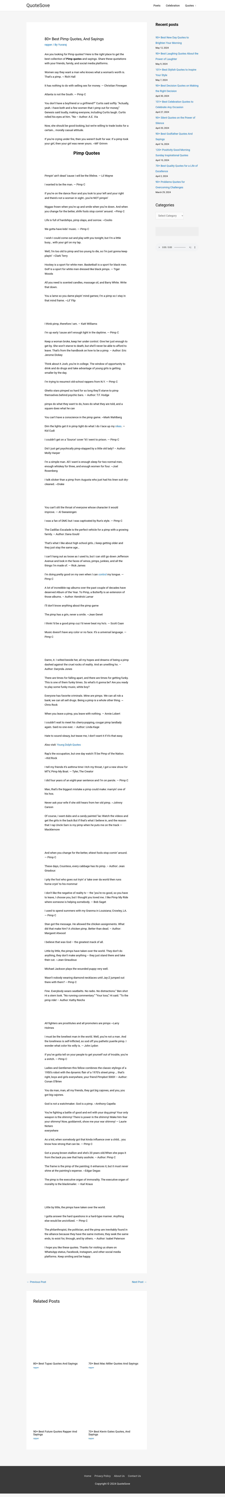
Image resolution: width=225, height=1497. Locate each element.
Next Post (139, 1282)
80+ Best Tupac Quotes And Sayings (56, 1364)
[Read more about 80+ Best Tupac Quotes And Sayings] (59, 1333)
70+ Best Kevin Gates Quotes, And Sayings (110, 1436)
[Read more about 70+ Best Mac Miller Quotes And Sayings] (114, 1333)
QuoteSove (38, 6)
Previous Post (37, 1282)
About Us (119, 1479)
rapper (48, 45)
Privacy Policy (102, 1479)
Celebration (173, 5)
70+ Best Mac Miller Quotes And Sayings (109, 1365)
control (102, 574)
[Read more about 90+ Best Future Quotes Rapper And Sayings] (59, 1404)
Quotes (189, 5)
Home (86, 1479)
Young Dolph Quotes (69, 745)
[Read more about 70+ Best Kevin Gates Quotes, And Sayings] (114, 1404)
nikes (118, 426)
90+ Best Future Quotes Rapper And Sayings (56, 1436)
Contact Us (135, 1479)
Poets (156, 5)
